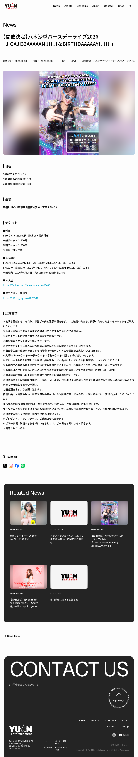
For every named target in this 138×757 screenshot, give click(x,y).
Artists (68, 6)
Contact (109, 6)
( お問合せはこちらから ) (23, 684)
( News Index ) (13, 636)
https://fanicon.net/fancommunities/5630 (26, 285)
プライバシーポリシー (120, 745)
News (56, 6)
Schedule (82, 6)
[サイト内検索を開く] (130, 6)
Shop (121, 6)
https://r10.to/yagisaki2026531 (20, 298)
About (95, 6)
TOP (64, 61)
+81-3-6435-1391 (61, 742)
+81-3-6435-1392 (61, 748)
